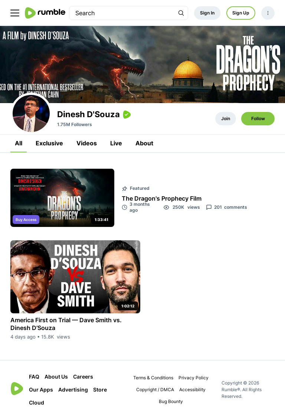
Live (116, 143)
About (144, 143)
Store (100, 389)
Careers (83, 376)
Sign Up (240, 13)
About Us (56, 376)
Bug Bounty (171, 401)
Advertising (73, 389)
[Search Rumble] (181, 13)
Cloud (36, 402)
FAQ (34, 376)
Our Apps (41, 389)
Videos (86, 143)
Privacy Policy (193, 377)
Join (225, 118)
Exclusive (49, 143)
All (18, 143)
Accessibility (192, 389)
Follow (258, 118)
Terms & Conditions (153, 377)
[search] (121, 13)
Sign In (207, 13)
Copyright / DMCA (155, 389)
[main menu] (14, 13)
